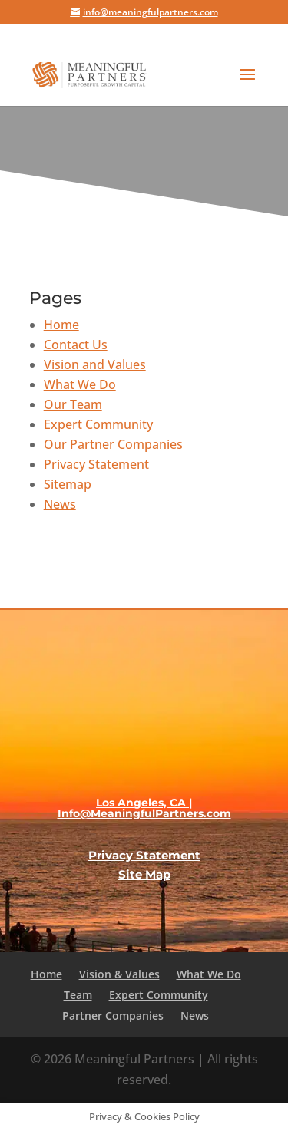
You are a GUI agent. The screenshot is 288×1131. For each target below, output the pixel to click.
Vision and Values (95, 364)
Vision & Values (119, 974)
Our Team (73, 404)
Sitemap (67, 484)
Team (78, 995)
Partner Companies (113, 1015)
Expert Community (98, 424)
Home (61, 324)
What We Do (80, 384)
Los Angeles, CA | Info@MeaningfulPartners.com (144, 808)
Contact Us (76, 344)
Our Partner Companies (113, 444)
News (60, 504)
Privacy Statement (96, 464)
